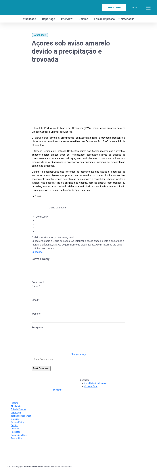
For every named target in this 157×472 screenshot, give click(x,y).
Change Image (78, 357)
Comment (38, 286)
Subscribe (114, 7)
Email (35, 303)
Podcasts (15, 435)
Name (36, 289)
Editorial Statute (18, 413)
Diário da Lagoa (57, 207)
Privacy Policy (17, 426)
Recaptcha (37, 331)
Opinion (83, 19)
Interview (67, 19)
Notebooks (127, 19)
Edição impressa (104, 19)
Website (36, 317)
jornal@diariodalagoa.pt (95, 387)
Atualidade (29, 19)
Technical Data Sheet (21, 419)
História (14, 406)
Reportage (48, 19)
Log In (134, 7)
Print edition (16, 442)
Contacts (15, 432)
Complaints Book (19, 439)
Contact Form (91, 390)
